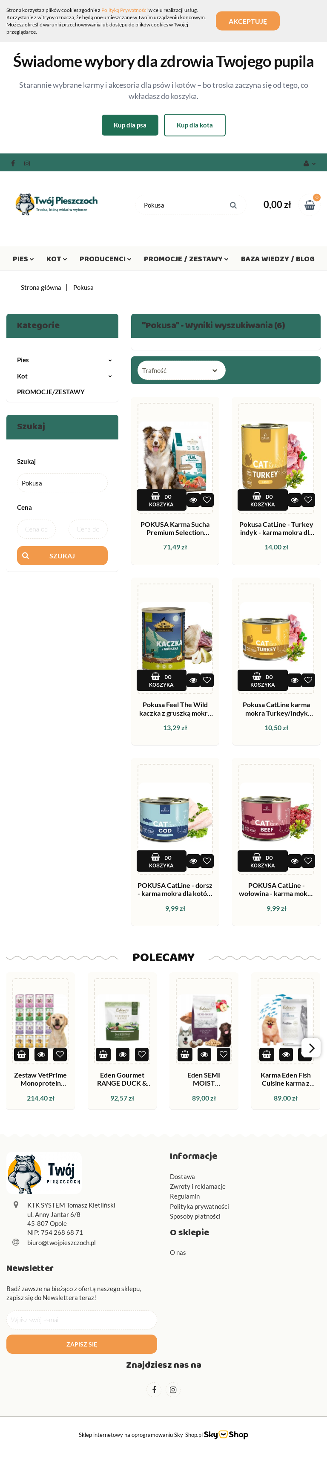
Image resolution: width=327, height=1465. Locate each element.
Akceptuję (248, 21)
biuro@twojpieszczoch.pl (61, 1242)
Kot (56, 260)
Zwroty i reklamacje (198, 1186)
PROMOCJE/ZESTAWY (51, 392)
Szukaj (62, 556)
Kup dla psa (130, 125)
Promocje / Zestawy (186, 260)
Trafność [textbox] (154, 370)
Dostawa (182, 1176)
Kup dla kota (195, 125)
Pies (23, 260)
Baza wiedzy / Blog (278, 260)
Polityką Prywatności (124, 10)
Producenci (106, 260)
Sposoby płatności (195, 1216)
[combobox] (182, 370)
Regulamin (185, 1196)
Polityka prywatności (199, 1206)
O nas (178, 1252)
